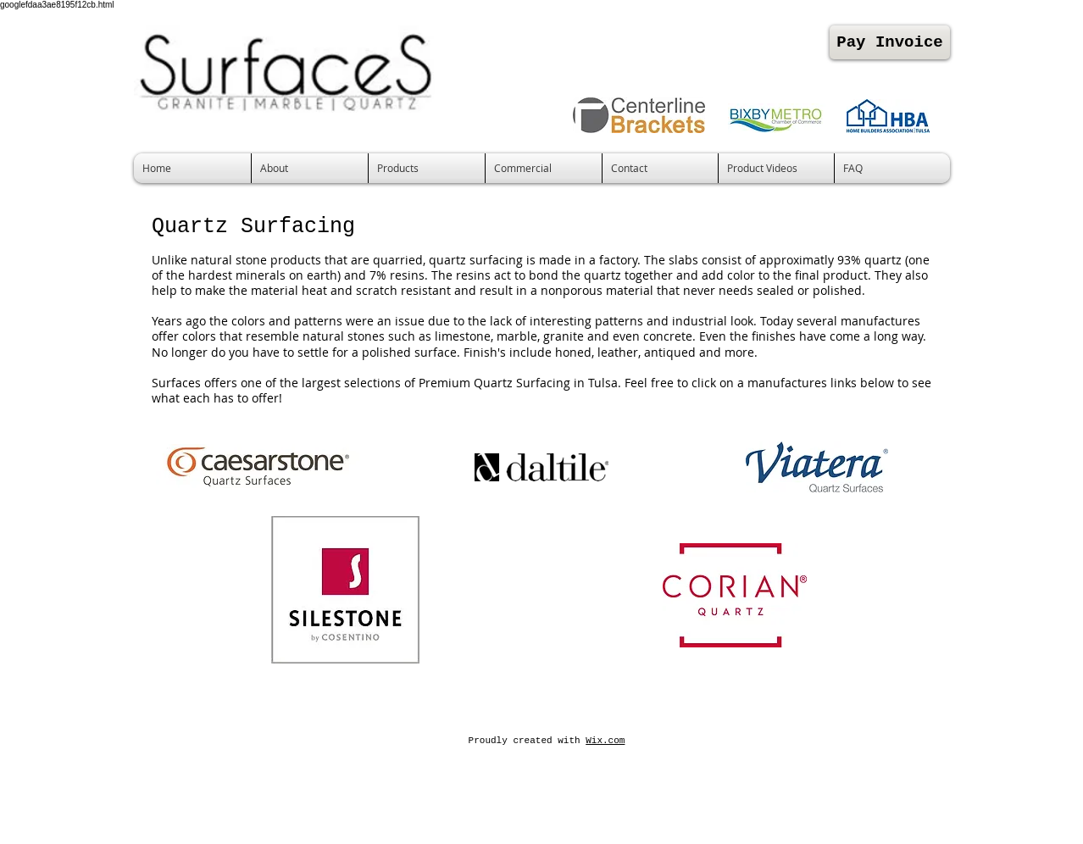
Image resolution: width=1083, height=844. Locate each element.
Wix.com (605, 741)
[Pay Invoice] (890, 42)
